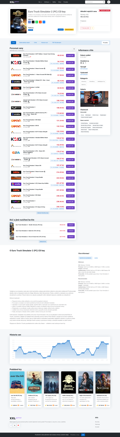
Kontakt (97, 427)
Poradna (66, 2)
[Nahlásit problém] (92, 28)
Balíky (54, 2)
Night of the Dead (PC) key (85, 395)
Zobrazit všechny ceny (42, 213)
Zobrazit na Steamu (69, 29)
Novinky (97, 422)
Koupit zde (70, 55)
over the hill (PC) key (16, 395)
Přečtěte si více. (75, 435)
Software (47, 2)
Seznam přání (85, 28)
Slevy (59, 2)
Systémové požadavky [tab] (85, 258)
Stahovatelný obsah (24, 42)
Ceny (13, 42)
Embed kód (60, 29)
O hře (35, 42)
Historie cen (44, 42)
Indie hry (83, 84)
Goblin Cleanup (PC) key (67, 395)
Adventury (83, 81)
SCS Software (84, 68)
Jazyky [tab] (96, 258)
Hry (40, 2)
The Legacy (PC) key (50, 395)
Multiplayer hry (101, 81)
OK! (83, 434)
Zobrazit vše (43, 241)
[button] (108, 2)
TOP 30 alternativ (56, 42)
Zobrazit (71, 225)
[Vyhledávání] (95, 2)
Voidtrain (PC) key (33, 395)
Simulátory (92, 81)
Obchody (97, 424)
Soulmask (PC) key (102, 395)
